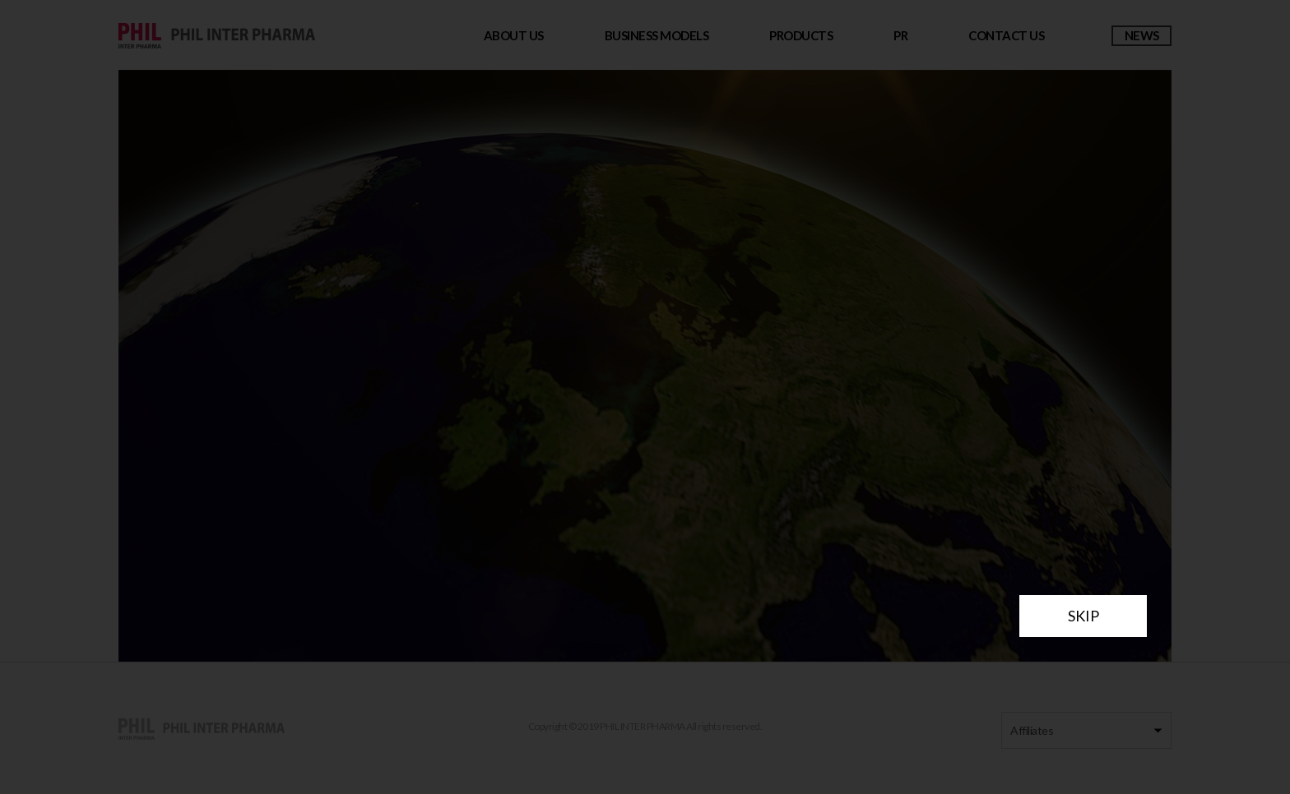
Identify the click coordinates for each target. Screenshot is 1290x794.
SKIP (1083, 616)
